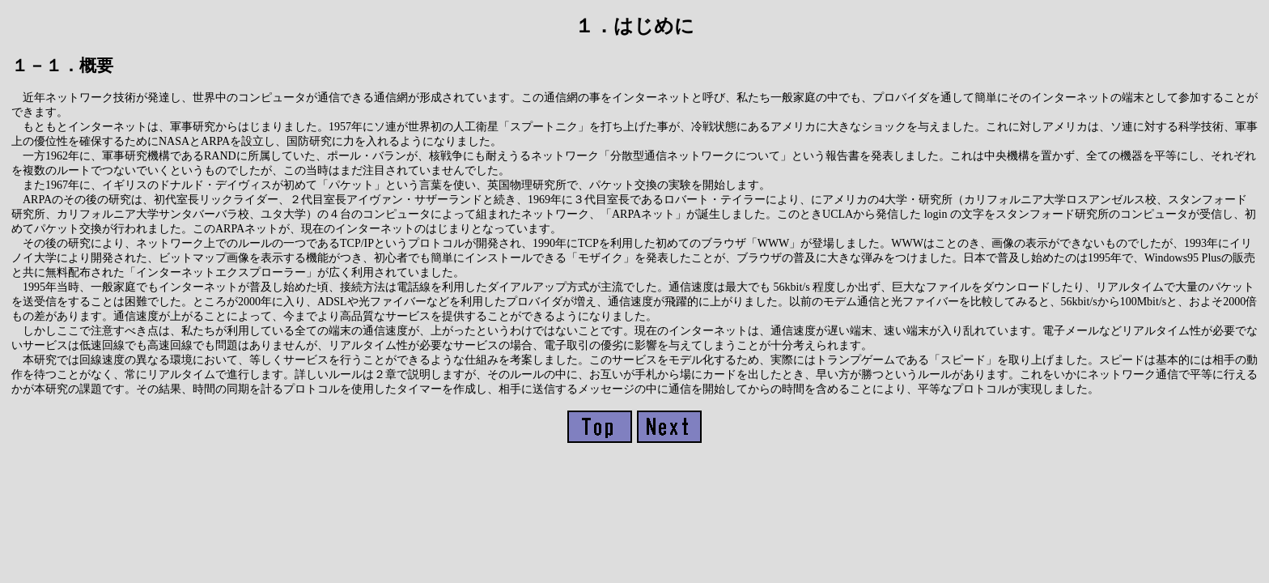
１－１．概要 (62, 65)
